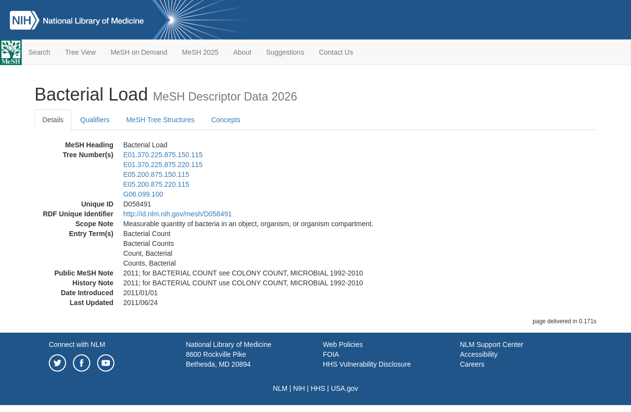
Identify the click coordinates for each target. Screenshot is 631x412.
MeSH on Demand (138, 52)
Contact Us (336, 52)
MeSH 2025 (200, 52)
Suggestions (285, 52)
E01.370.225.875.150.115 (163, 155)
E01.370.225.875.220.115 (163, 165)
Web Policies (343, 344)
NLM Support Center (491, 344)
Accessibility (478, 354)
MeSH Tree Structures (160, 120)
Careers (472, 364)
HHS (318, 388)
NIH (299, 388)
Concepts (225, 120)
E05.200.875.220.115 (156, 184)
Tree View (80, 52)
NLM (280, 388)
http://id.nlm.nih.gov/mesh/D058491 (177, 214)
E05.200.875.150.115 (156, 174)
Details (53, 120)
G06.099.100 (143, 194)
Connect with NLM (77, 344)
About (242, 52)
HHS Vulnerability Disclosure (367, 364)
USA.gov (344, 388)
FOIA (331, 354)
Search (39, 52)
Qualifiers (94, 120)
